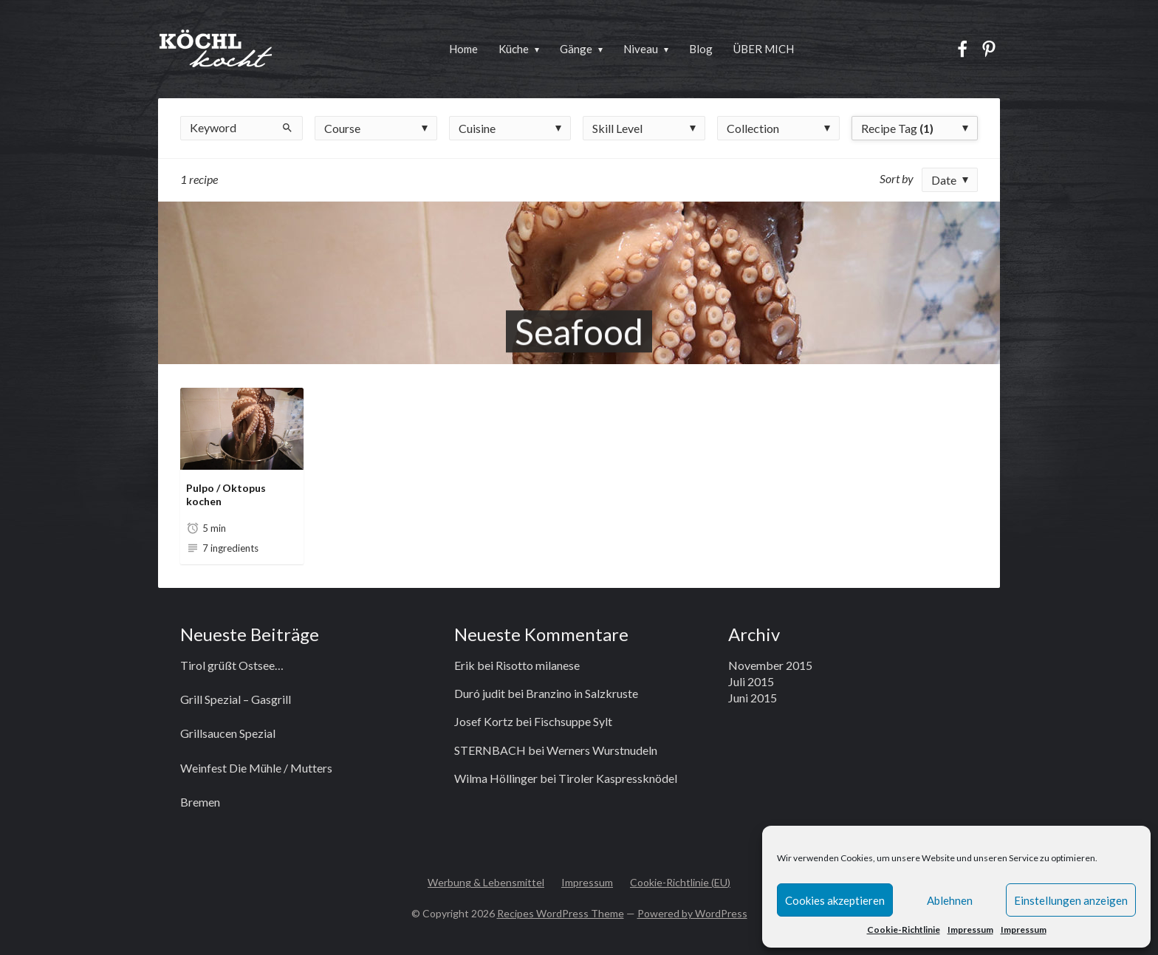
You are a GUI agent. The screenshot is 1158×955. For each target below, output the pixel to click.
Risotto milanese (538, 665)
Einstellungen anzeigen (1071, 900)
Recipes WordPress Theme (560, 913)
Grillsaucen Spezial (227, 733)
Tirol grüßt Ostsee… (232, 665)
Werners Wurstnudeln (602, 750)
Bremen (200, 802)
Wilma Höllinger (496, 778)
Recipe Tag (897, 128)
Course (342, 128)
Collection (753, 128)
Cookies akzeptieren (835, 900)
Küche (514, 48)
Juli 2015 (751, 681)
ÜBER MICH (763, 48)
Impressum (970, 929)
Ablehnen (950, 900)
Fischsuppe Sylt (573, 721)
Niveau (640, 48)
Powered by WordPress (692, 913)
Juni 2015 (752, 698)
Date (943, 180)
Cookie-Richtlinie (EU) (680, 882)
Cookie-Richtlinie (903, 929)
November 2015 (770, 665)
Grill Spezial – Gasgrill (235, 699)
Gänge (576, 48)
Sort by (897, 178)
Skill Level (617, 128)
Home (463, 48)
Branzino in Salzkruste (582, 693)
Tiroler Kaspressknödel (617, 778)
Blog (701, 48)
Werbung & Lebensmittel (486, 882)
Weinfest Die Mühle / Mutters (256, 768)
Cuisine (477, 128)
